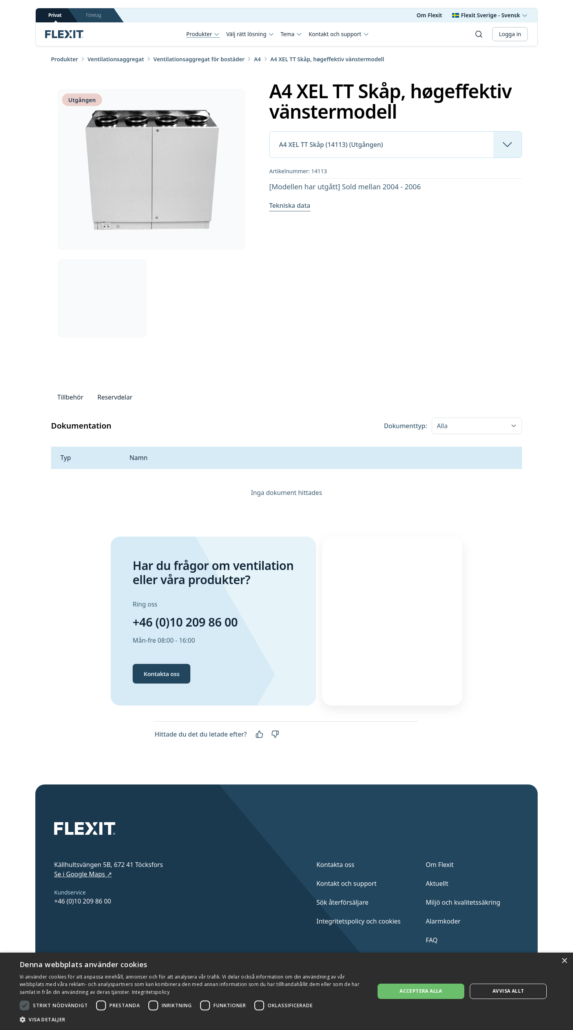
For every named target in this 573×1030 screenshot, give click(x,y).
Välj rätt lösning (250, 34)
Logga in (510, 34)
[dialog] (286, 991)
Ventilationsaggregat (116, 59)
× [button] (564, 961)
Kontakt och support (338, 34)
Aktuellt (437, 883)
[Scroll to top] (64, 34)
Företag (93, 15)
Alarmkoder (443, 921)
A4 (257, 59)
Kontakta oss (161, 674)
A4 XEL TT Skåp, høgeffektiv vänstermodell (327, 59)
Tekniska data (289, 205)
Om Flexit (429, 15)
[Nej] (275, 734)
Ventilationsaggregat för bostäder (199, 59)
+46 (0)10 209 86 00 (185, 622)
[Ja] (259, 734)
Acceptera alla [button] (421, 991)
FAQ (432, 940)
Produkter (203, 34)
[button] (192, 1019)
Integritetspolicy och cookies (358, 921)
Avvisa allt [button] (508, 991)
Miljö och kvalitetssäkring (463, 902)
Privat (55, 17)
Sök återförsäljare (342, 902)
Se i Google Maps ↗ (83, 874)
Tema (292, 34)
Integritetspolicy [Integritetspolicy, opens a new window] (151, 992)
